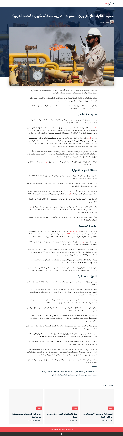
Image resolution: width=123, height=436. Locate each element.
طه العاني (107, 22)
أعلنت (89, 138)
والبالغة (30, 207)
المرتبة (84, 242)
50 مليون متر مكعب (75, 231)
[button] (112, 3)
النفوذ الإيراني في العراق (47, 372)
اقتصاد (111, 408)
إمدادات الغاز (88, 375)
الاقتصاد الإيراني (88, 372)
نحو (47, 162)
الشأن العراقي (71, 372)
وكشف (95, 128)
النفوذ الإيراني (55, 375)
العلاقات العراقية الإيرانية (60, 372)
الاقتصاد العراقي (79, 372)
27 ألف (68, 234)
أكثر (70, 194)
